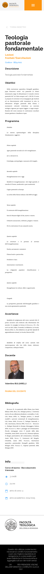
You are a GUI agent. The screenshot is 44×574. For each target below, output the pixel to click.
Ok (10, 565)
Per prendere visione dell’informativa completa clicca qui (22, 567)
